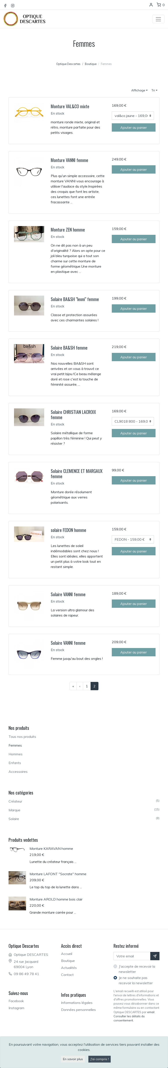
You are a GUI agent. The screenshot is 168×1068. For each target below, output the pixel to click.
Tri (153, 90)
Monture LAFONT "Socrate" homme (58, 874)
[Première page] (73, 686)
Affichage (138, 90)
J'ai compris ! (99, 1059)
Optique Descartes (68, 64)
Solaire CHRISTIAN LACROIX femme (73, 414)
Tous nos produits (22, 736)
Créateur (84, 801)
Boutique (68, 960)
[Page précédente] (80, 686)
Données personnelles (78, 1009)
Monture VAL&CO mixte (70, 106)
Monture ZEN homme (68, 229)
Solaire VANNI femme (68, 594)
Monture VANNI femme (69, 160)
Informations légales (77, 1002)
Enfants (15, 763)
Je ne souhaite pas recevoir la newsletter (136, 980)
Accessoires (18, 771)
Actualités (69, 967)
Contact (67, 974)
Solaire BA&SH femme (69, 347)
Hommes (16, 754)
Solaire (84, 818)
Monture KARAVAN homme (51, 848)
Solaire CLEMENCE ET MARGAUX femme (77, 473)
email (150, 1012)
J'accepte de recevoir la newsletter (137, 969)
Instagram (16, 1008)
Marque (84, 809)
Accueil (66, 953)
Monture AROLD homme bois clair (56, 899)
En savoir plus (73, 1059)
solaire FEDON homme (68, 530)
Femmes (15, 745)
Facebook (16, 1001)
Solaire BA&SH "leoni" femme (75, 299)
